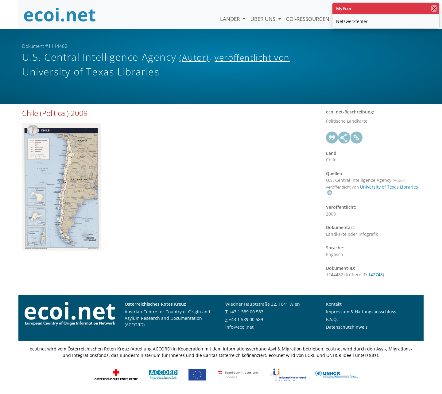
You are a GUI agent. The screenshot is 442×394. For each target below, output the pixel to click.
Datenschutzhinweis (347, 327)
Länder (230, 18)
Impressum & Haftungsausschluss (361, 312)
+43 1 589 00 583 (246, 312)
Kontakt (334, 304)
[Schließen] (434, 8)
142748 (375, 274)
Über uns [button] (263, 18)
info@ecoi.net (239, 327)
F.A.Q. (332, 319)
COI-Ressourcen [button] (308, 18)
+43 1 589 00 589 (246, 319)
